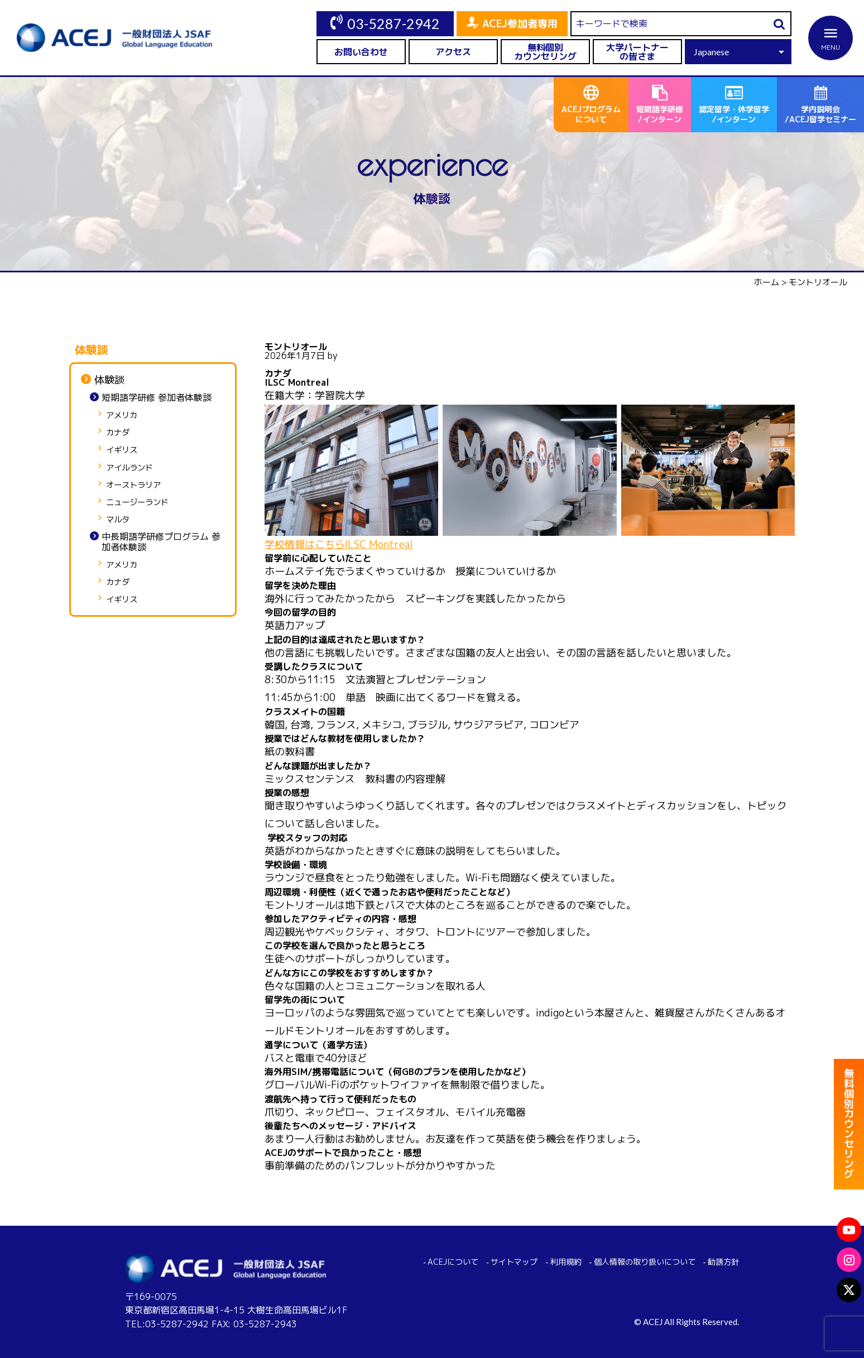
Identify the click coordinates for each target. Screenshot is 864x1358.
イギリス (121, 450)
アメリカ (121, 415)
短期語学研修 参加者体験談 (157, 397)
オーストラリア (133, 485)
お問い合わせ (361, 52)
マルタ (117, 520)
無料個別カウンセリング (545, 52)
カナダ (117, 433)
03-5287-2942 (393, 23)
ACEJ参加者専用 (520, 24)
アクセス (453, 52)
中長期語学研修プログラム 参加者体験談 (161, 542)
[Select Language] (738, 51)
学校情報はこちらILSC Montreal (339, 544)
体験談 (109, 380)
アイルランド (129, 468)
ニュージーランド (137, 502)
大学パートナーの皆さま (637, 52)
